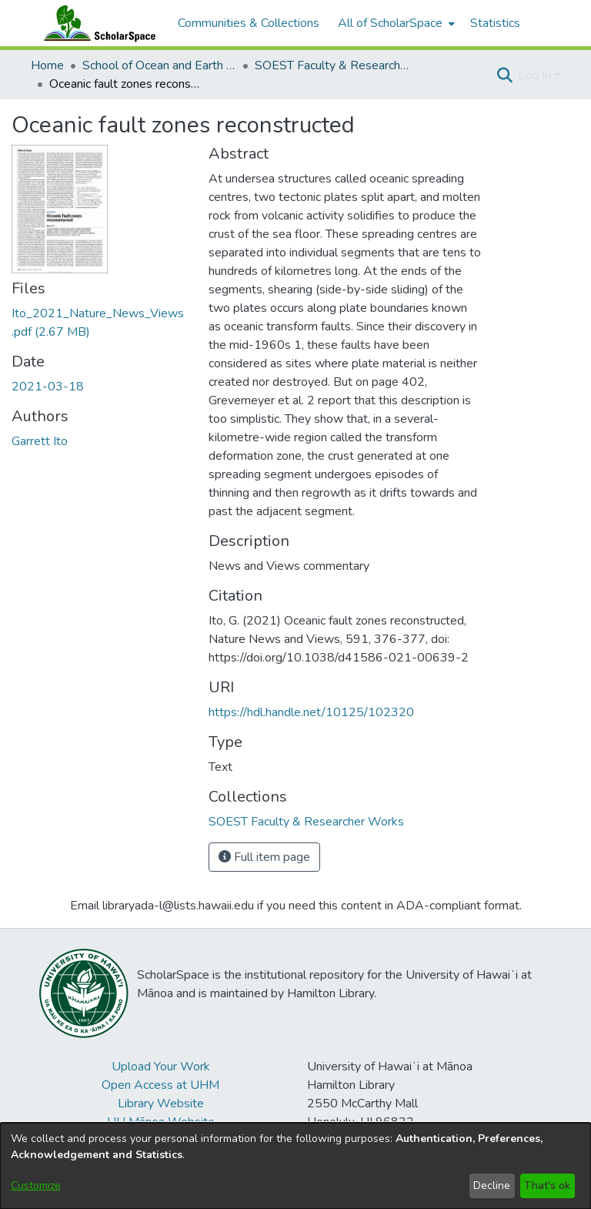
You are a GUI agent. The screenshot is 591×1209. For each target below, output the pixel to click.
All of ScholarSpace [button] (390, 23)
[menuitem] (395, 23)
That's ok (547, 1185)
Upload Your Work (161, 1066)
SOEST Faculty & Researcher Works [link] (332, 65)
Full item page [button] (264, 857)
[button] (504, 75)
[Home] (96, 23)
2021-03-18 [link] (48, 386)
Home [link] (47, 65)
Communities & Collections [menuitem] (248, 23)
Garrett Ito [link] (40, 441)
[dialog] (295, 1166)
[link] (306, 821)
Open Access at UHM (160, 1085)
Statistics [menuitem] (495, 23)
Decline (491, 1185)
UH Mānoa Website (161, 1122)
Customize (36, 1185)
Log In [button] (536, 75)
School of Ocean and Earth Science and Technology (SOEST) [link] (159, 65)
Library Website (161, 1103)
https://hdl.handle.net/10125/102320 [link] (311, 712)
